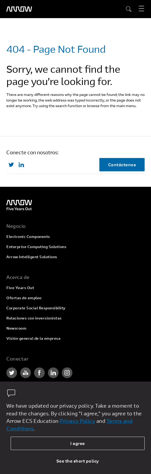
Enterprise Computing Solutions (36, 246)
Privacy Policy (77, 421)
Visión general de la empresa (33, 338)
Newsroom (16, 328)
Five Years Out (20, 287)
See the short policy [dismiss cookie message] (77, 461)
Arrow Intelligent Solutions (31, 256)
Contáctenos (122, 164)
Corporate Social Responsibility (36, 307)
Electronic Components (28, 236)
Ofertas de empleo (24, 297)
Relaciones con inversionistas (34, 318)
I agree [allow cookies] (77, 443)
